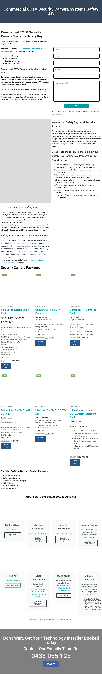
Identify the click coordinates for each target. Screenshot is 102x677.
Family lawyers (64, 595)
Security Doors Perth (13, 530)
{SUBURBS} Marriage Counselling (38, 539)
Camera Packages (6, 306)
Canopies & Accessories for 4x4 (64, 539)
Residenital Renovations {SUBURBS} (38, 603)
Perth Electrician (12, 585)
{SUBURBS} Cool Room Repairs (89, 542)
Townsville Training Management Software (44, 620)
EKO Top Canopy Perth (64, 533)
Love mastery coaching (38, 533)
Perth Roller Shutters (13, 535)
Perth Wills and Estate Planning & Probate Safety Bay (64, 588)
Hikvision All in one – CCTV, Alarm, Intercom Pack (83, 414)
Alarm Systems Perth (12, 580)
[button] (6, 366)
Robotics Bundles (66, 620)
